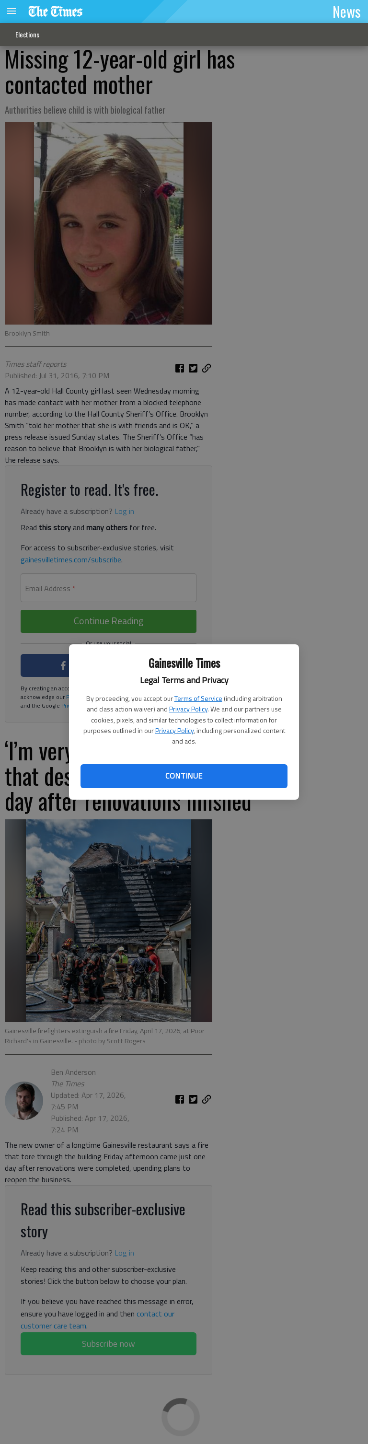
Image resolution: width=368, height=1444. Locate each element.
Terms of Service (198, 698)
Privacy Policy (188, 709)
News (347, 11)
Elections (27, 34)
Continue (183, 775)
